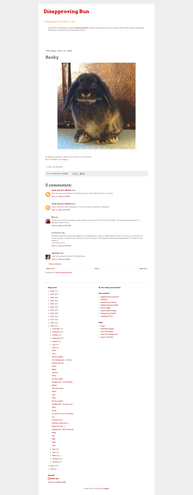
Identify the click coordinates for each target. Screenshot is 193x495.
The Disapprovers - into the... (62, 360)
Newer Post (50, 269)
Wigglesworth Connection (110, 297)
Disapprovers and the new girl (62, 429)
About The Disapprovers (109, 334)
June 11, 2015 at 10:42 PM (61, 226)
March (54, 455)
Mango (54, 385)
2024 (52, 298)
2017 (52, 320)
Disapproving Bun (66, 11)
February (55, 459)
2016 (52, 323)
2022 (52, 304)
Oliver (54, 350)
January (55, 462)
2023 (52, 301)
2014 (52, 466)
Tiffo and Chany (57, 388)
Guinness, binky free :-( (60, 423)
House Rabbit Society (108, 311)
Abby (54, 407)
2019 (52, 313)
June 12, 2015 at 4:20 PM (60, 259)
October (55, 335)
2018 (52, 316)
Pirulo (54, 376)
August (55, 341)
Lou (53, 417)
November (56, 332)
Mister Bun (55, 479)
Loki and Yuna (57, 420)
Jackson (55, 373)
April (54, 452)
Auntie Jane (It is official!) (61, 190)
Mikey (54, 369)
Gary (53, 354)
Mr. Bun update (57, 357)
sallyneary (55, 253)
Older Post (143, 269)
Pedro (54, 366)
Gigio (54, 442)
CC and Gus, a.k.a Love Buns (62, 414)
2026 (52, 291)
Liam (53, 395)
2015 (52, 326)
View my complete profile (57, 482)
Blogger (106, 488)
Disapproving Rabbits (81, 28)
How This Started (107, 332)
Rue (53, 436)
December (56, 329)
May (54, 449)
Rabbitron (104, 300)
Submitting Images (107, 329)
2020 (52, 310)
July (54, 345)
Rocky (54, 410)
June (54, 348)
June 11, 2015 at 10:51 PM (61, 246)
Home (97, 269)
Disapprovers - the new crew (62, 404)
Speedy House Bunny (108, 302)
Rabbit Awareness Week (109, 305)
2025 (52, 294)
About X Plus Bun (107, 337)
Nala (53, 439)
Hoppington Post (107, 316)
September (56, 338)
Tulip (53, 398)
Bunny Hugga (106, 308)
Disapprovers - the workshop (62, 382)
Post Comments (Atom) (63, 273)
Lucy (53, 445)
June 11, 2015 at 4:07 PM (60, 210)
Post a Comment (55, 264)
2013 (52, 469)
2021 (52, 307)
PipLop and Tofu (58, 363)
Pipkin (54, 391)
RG (52, 217)
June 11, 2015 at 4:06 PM (60, 196)
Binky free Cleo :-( (58, 426)
